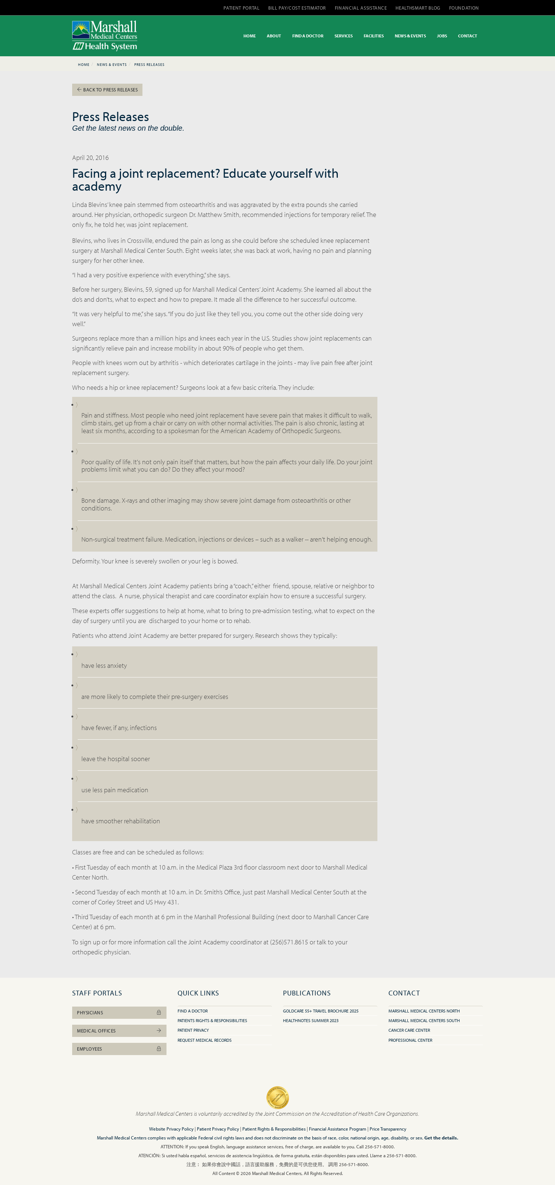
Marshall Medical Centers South (424, 1020)
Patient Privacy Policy (218, 1129)
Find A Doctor (193, 1011)
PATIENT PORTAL (241, 8)
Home (84, 64)
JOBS (442, 36)
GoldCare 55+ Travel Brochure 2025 (321, 1011)
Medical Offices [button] (119, 1031)
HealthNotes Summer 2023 (311, 1020)
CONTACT (467, 36)
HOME (249, 36)
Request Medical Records (205, 1040)
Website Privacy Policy (171, 1129)
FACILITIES (374, 36)
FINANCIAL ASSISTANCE (361, 8)
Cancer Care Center (409, 1030)
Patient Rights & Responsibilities (274, 1129)
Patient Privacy (193, 1030)
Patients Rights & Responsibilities (212, 1020)
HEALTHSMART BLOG (418, 8)
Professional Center (410, 1040)
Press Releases (149, 64)
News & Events (112, 64)
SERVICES (343, 36)
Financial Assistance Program (337, 1129)
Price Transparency (388, 1129)
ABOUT (274, 36)
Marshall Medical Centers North (424, 1011)
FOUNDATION (464, 8)
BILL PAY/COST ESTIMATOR (297, 8)
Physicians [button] (119, 1012)
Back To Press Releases (107, 90)
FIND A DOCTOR (307, 36)
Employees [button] (119, 1049)
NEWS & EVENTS (410, 36)
